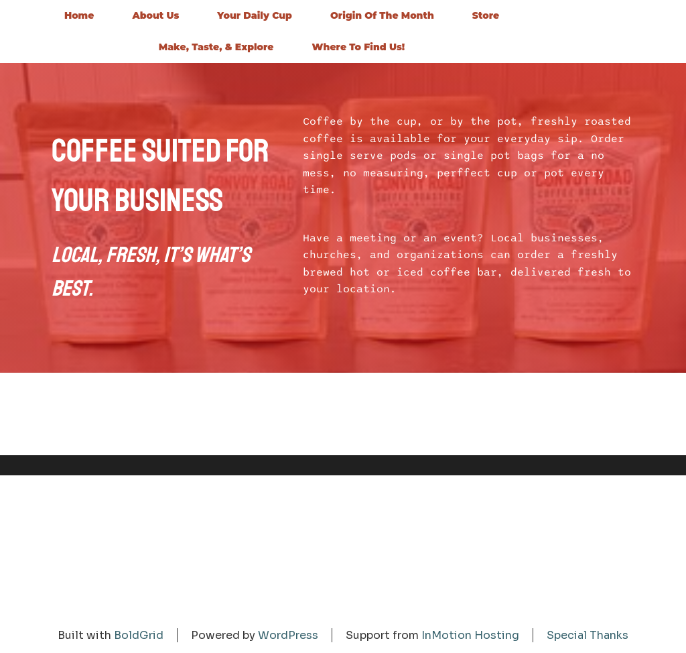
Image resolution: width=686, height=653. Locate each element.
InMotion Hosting (470, 635)
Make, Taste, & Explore (216, 47)
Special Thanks (587, 635)
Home (79, 15)
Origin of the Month (382, 15)
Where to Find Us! (358, 47)
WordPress (288, 635)
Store (485, 15)
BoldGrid (138, 635)
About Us (155, 15)
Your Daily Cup (254, 15)
